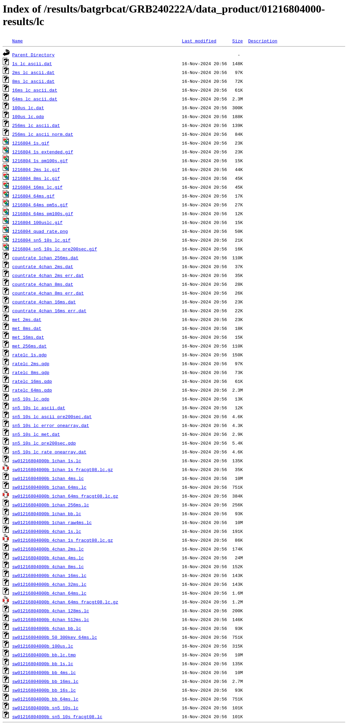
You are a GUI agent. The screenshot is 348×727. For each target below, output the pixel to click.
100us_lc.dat (28, 108)
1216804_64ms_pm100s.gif (42, 213)
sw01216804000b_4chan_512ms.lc (50, 619)
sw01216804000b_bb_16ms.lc (45, 681)
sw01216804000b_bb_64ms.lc (45, 699)
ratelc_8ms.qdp (30, 372)
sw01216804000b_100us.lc (42, 646)
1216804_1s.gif (30, 143)
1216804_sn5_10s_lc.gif (41, 240)
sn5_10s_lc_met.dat (36, 434)
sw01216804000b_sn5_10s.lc (45, 708)
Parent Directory (33, 55)
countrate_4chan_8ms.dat (42, 284)
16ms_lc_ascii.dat (34, 90)
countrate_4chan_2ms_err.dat (48, 275)
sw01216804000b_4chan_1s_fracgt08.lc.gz (62, 540)
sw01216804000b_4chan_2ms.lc (48, 549)
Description (262, 41)
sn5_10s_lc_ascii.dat (38, 408)
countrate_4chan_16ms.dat (44, 302)
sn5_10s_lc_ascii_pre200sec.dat (52, 416)
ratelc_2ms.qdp (30, 363)
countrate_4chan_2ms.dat (42, 266)
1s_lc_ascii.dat (32, 63)
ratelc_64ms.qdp (32, 390)
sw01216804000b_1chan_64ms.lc (49, 487)
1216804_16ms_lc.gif (37, 187)
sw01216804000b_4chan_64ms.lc (49, 593)
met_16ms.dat (28, 337)
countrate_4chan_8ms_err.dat (48, 293)
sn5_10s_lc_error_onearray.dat (50, 425)
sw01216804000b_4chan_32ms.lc (49, 584)
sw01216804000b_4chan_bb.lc (46, 628)
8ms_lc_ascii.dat (33, 81)
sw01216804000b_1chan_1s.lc (46, 461)
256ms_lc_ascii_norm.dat (42, 134)
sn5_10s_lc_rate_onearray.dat (49, 452)
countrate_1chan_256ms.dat (45, 258)
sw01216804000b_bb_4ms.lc (44, 672)
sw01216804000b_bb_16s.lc (44, 690)
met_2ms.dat (26, 319)
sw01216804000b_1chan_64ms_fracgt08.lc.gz (65, 496)
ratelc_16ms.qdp (32, 381)
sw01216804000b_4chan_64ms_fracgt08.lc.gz (65, 602)
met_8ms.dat (26, 328)
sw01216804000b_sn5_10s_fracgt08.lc (57, 716)
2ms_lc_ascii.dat (33, 72)
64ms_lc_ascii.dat (34, 99)
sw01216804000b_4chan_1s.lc (46, 531)
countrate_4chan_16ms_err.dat (49, 310)
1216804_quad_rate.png (40, 231)
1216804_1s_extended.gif (42, 152)
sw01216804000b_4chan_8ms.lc (48, 566)
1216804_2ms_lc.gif (36, 169)
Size (237, 41)
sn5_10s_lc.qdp (30, 399)
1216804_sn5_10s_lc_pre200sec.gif (54, 249)
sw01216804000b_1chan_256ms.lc (50, 505)
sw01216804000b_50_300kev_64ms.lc (54, 637)
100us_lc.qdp (28, 116)
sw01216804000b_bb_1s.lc (42, 663)
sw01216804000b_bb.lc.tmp (44, 655)
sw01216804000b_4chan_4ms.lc (48, 558)
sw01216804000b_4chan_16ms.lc (49, 575)
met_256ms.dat (29, 346)
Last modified (199, 41)
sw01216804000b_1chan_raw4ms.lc (52, 522)
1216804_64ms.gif (33, 196)
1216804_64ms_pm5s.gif (40, 205)
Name (17, 41)
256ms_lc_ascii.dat (36, 125)
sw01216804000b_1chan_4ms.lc (48, 478)
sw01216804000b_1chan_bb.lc (46, 513)
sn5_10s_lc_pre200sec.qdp (44, 443)
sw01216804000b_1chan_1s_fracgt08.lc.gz (62, 469)
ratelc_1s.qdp (29, 355)
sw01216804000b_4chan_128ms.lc (50, 611)
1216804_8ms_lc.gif (36, 178)
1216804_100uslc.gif (37, 222)
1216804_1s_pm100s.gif (40, 160)
